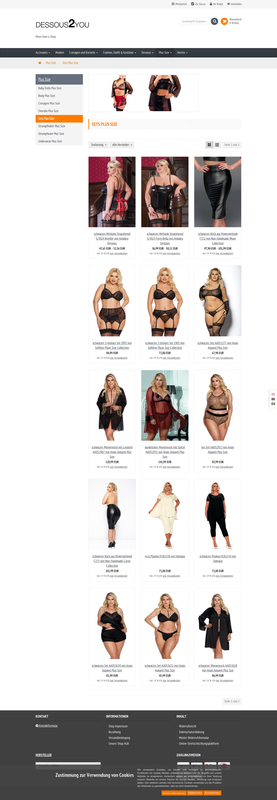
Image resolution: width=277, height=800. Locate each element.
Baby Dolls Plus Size (49, 88)
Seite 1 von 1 (231, 145)
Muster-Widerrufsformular (194, 738)
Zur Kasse (200, 4)
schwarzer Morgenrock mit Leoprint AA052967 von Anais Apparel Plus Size (112, 452)
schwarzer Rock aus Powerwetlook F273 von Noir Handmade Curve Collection (112, 561)
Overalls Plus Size (48, 111)
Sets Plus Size (46, 119)
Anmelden (236, 4)
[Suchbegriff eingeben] (197, 21)
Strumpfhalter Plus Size (51, 126)
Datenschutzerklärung (191, 732)
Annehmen (212, 793)
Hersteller (44, 756)
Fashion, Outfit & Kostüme (119, 53)
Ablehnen (195, 793)
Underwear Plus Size (50, 141)
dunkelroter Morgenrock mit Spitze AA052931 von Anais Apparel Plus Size (165, 452)
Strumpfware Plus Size (51, 134)
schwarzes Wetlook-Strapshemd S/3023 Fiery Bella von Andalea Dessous (165, 238)
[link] (225, 21)
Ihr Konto (218, 4)
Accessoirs (43, 53)
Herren (182, 53)
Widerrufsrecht (187, 726)
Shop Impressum (118, 726)
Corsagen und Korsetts (83, 53)
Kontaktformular (47, 726)
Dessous (147, 53)
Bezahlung (115, 732)
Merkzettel (179, 4)
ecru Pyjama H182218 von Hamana (165, 557)
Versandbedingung (119, 738)
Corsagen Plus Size (49, 103)
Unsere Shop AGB (119, 744)
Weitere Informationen (174, 793)
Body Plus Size (46, 96)
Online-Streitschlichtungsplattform (199, 744)
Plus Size (165, 53)
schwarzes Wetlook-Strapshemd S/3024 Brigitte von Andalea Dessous (112, 238)
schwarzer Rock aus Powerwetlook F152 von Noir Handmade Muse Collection (218, 238)
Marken (59, 53)
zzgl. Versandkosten (118, 253)
